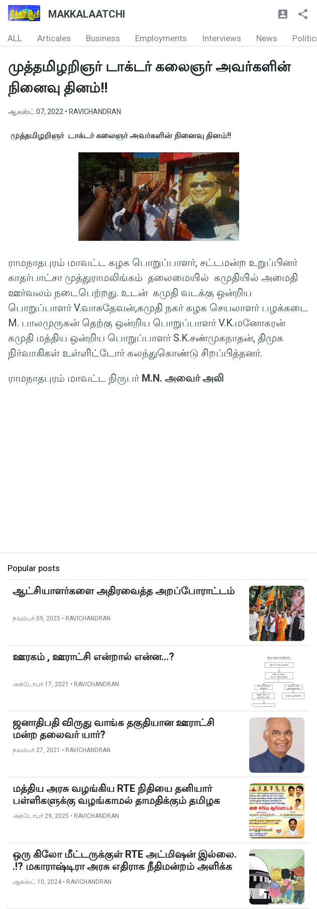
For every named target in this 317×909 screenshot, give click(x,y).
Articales (54, 38)
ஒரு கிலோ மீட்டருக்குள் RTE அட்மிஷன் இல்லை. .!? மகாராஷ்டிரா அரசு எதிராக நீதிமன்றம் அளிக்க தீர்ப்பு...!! (125, 866)
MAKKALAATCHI (86, 14)
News (266, 38)
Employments (161, 38)
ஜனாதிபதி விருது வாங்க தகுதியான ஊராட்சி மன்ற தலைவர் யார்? (114, 728)
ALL (15, 38)
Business (103, 38)
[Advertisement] (158, 482)
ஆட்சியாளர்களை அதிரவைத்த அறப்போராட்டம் (124, 591)
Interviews (221, 38)
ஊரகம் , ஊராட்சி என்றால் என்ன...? (93, 657)
